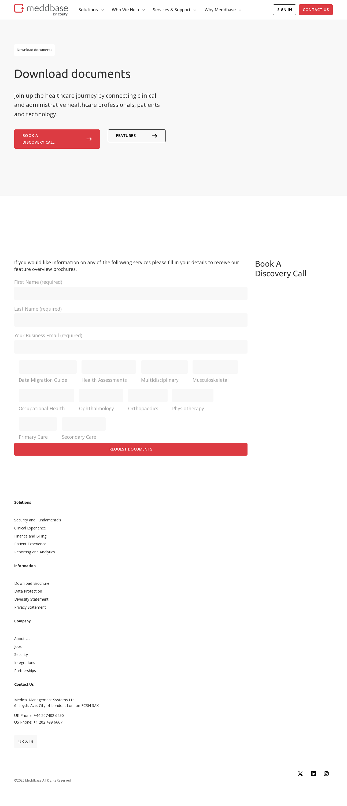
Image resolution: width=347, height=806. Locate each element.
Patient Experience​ (30, 543)
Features (136, 135)
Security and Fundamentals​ (37, 519)
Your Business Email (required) (131, 341)
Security (21, 654)
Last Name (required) (131, 314)
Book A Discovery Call (57, 139)
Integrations (24, 662)
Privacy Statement (30, 607)
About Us (22, 638)
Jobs (18, 646)
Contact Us (316, 9)
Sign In (284, 9)
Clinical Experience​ (30, 528)
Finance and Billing (30, 536)
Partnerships (25, 670)
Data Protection (28, 591)
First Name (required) (131, 287)
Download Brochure (31, 583)
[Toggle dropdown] (102, 10)
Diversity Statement (31, 599)
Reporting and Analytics (34, 551)
